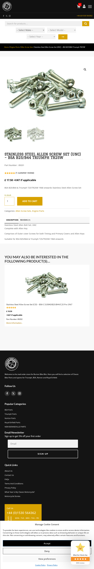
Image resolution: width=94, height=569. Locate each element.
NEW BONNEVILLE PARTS (15, 427)
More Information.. (47, 295)
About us (8, 471)
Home (6, 47)
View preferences (47, 558)
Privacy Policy (52, 565)
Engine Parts (14, 47)
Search (62, 37)
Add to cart (29, 201)
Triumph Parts (11, 414)
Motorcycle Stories (12, 496)
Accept (47, 543)
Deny (47, 551)
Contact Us (9, 475)
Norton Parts (10, 418)
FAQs (7, 479)
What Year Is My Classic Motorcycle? (20, 492)
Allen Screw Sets (27, 47)
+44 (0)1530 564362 (84, 15)
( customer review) (25, 172)
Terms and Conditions (14, 484)
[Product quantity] (9, 201)
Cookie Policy (40, 565)
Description (12, 220)
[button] (85, 69)
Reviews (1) (25, 220)
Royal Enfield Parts (12, 422)
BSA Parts (9, 410)
